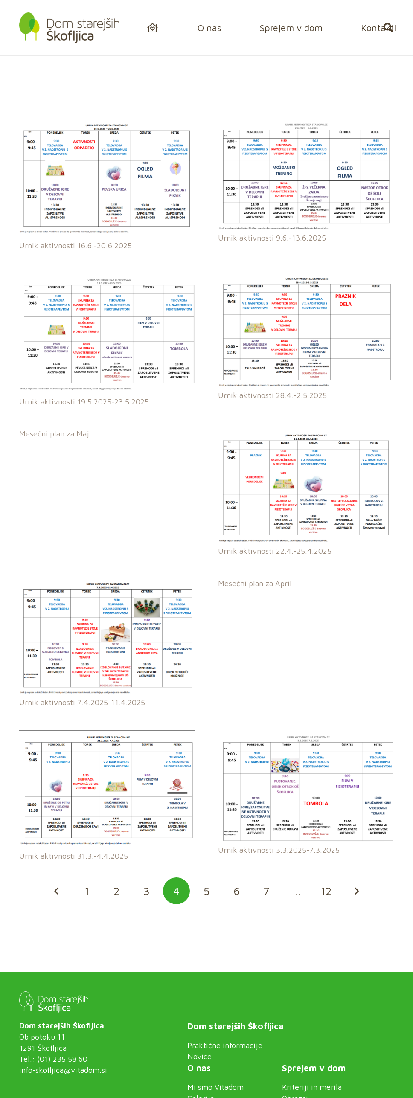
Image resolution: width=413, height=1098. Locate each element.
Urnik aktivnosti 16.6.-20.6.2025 (75, 245)
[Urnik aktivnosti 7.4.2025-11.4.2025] (107, 584)
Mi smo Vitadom (215, 1087)
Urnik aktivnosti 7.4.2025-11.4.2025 (82, 702)
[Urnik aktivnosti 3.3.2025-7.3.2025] (306, 735)
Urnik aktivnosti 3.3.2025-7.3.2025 (279, 849)
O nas (199, 1068)
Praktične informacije (224, 1045)
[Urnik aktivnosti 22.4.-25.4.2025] (306, 434)
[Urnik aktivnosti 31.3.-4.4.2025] (107, 735)
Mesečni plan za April (255, 583)
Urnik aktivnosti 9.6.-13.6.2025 (272, 237)
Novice (199, 1056)
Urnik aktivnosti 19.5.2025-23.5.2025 (84, 401)
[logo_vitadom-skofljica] (69, 27)
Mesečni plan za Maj (54, 434)
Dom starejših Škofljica (235, 1026)
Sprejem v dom (314, 1068)
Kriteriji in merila (312, 1087)
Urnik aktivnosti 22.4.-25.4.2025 (275, 550)
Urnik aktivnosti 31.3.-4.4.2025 (73, 856)
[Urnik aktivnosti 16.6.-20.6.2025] (107, 126)
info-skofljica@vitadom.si (63, 1070)
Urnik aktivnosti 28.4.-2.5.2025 (272, 395)
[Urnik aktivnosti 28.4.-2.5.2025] (306, 278)
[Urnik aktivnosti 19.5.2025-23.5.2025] (107, 278)
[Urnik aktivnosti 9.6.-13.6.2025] (306, 126)
